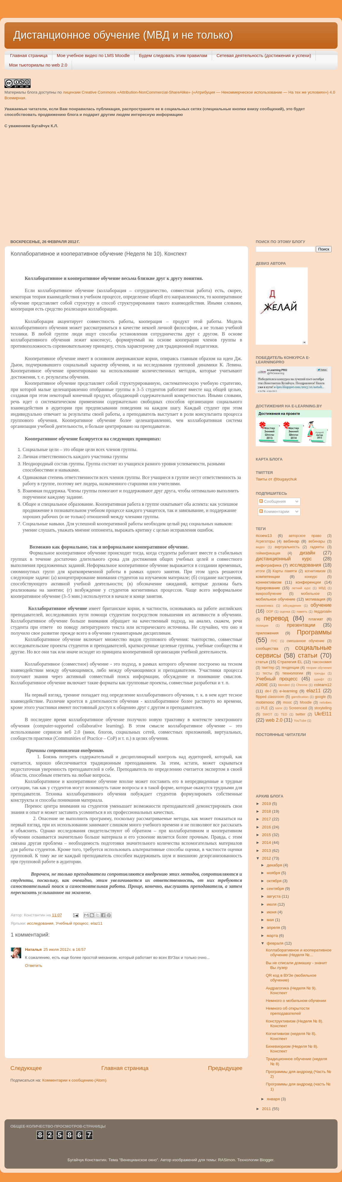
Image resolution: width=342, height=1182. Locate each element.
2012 (267, 858)
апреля (274, 927)
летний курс (301, 588)
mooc (287, 702)
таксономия (322, 662)
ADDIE (262, 685)
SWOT (267, 714)
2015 (267, 835)
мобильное (310, 594)
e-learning (288, 691)
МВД (322, 588)
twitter (300, 714)
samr (278, 708)
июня (272, 912)
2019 (267, 803)
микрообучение (269, 594)
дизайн (307, 552)
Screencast (298, 708)
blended (283, 685)
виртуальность (287, 547)
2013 (267, 850)
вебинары (316, 541)
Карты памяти (285, 571)
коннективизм (268, 582)
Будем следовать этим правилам (173, 55)
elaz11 (97, 923)
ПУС (274, 641)
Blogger (266, 1160)
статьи (307, 655)
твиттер (267, 668)
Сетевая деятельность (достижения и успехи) (264, 55)
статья (262, 662)
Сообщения (272, 501)
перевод (276, 618)
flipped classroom (270, 697)
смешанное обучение (305, 641)
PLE (264, 708)
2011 (267, 1109)
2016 (267, 827)
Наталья (33, 949)
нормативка (264, 605)
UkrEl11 (323, 713)
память (302, 611)
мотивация (315, 599)
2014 (267, 842)
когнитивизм (315, 571)
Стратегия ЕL (290, 662)
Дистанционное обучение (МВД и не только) (123, 35)
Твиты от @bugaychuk (276, 479)
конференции (308, 582)
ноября (274, 873)
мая (271, 920)
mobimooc (265, 702)
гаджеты (317, 547)
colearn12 (323, 685)
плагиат (316, 619)
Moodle (306, 702)
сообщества (267, 648)
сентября (276, 888)
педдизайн (323, 611)
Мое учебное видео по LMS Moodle (93, 55)
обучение (321, 605)
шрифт (319, 679)
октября (275, 881)
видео (260, 547)
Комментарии (274, 511)
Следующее (26, 1068)
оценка (285, 611)
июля (272, 904)
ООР (269, 611)
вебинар (291, 541)
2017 (267, 819)
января (274, 1099)
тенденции (290, 668)
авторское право (305, 536)
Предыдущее (225, 1068)
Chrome (302, 685)
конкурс (311, 577)
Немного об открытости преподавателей (288, 1010)
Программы (314, 632)
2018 (267, 811)
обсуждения (292, 605)
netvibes (326, 702)
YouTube (300, 720)
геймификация (268, 553)
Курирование (268, 588)
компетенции (268, 576)
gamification (300, 697)
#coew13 (264, 535)
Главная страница (29, 55)
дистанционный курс (284, 558)
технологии (292, 673)
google (320, 697)
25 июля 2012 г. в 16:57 (64, 949)
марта (273, 935)
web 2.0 (274, 720)
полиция (262, 625)
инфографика (268, 565)
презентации (301, 625)
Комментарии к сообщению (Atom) (74, 1080)
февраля (276, 943)
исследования (40, 923)
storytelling (323, 708)
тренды (319, 673)
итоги (260, 571)
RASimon (226, 1160)
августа (274, 896)
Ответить (33, 965)
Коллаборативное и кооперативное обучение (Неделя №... (299, 952)
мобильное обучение (275, 599)
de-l (268, 691)
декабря (275, 865)
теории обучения (319, 667)
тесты (267, 673)
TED (284, 714)
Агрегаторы (265, 541)
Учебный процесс (72, 923)
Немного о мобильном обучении (296, 1000)
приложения (267, 633)
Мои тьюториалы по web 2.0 (38, 64)
